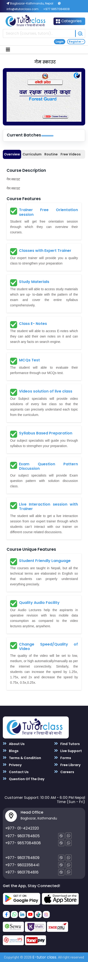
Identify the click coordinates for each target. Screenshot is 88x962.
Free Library (67, 764)
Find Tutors (67, 743)
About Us (14, 743)
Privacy (12, 764)
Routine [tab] (51, 154)
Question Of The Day (23, 778)
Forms (62, 757)
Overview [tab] (12, 154)
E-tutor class (44, 957)
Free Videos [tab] (71, 154)
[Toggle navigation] (8, 49)
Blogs (11, 750)
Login (60, 42)
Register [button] (75, 42)
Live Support (68, 750)
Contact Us (16, 771)
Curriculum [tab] (32, 154)
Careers (64, 771)
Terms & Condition (22, 757)
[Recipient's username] (39, 33)
